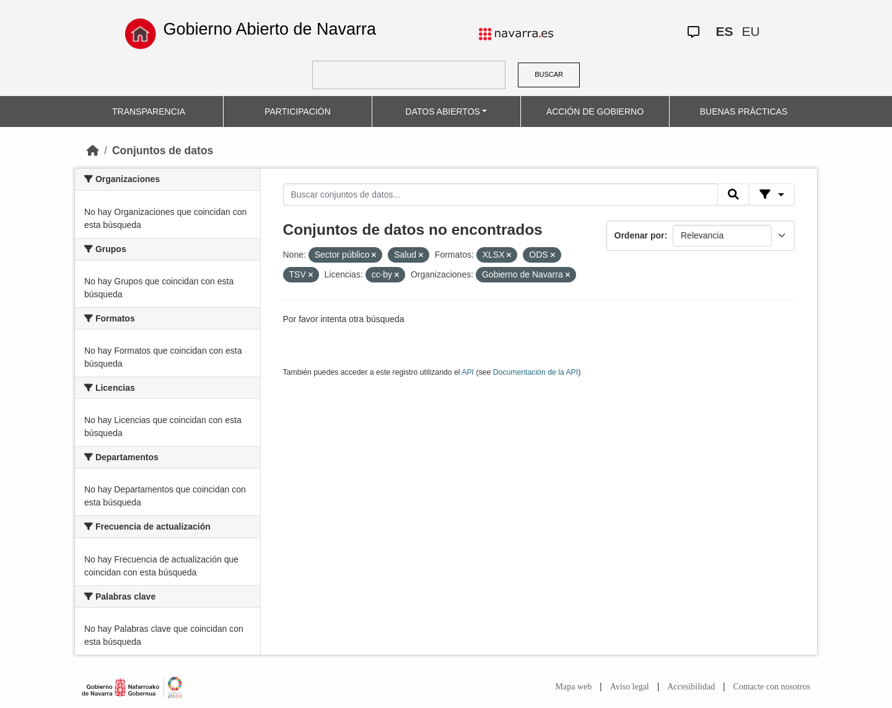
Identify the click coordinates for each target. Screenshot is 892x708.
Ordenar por (639, 235)
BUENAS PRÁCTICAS (744, 111)
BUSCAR (549, 74)
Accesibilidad (691, 686)
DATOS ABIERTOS (443, 111)
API (467, 372)
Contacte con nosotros (771, 686)
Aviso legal (629, 686)
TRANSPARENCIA (148, 111)
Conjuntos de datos (162, 150)
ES (724, 31)
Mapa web (574, 686)
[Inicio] (93, 150)
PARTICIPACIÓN (298, 111)
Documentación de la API (536, 372)
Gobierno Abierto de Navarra (269, 29)
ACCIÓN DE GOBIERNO (595, 111)
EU (750, 31)
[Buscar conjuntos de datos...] (500, 194)
